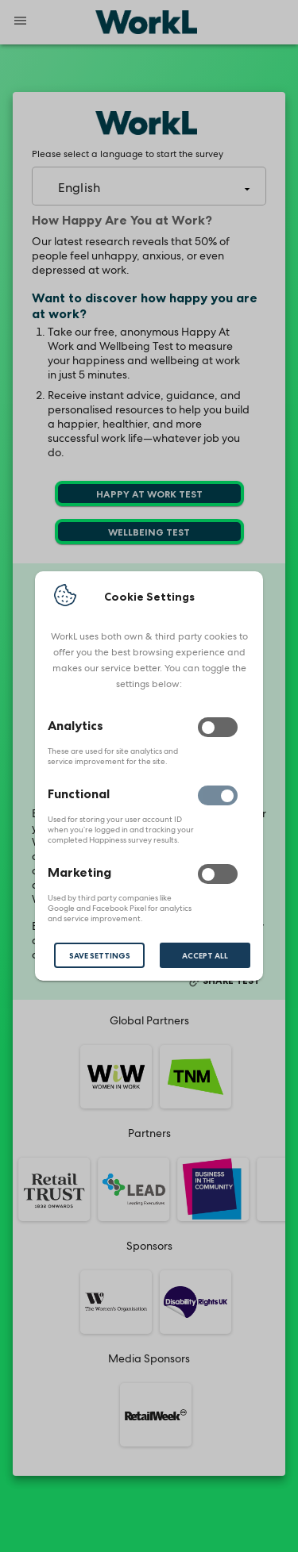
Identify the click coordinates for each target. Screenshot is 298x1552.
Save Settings (99, 956)
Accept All (205, 956)
